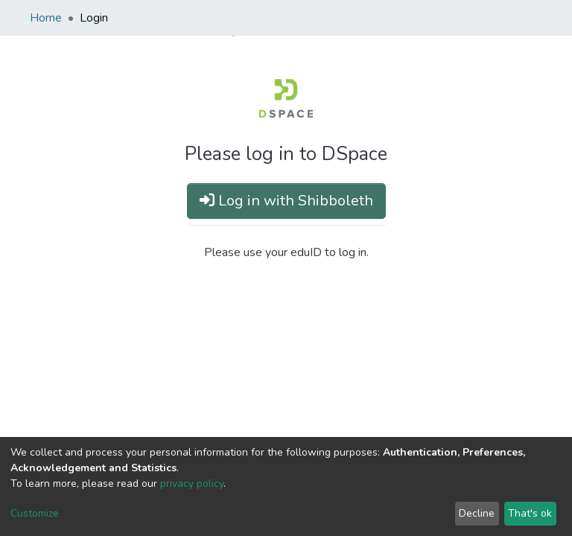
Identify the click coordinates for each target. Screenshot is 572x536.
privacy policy (191, 483)
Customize (34, 513)
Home (46, 18)
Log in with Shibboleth (286, 201)
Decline (477, 513)
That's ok (530, 513)
